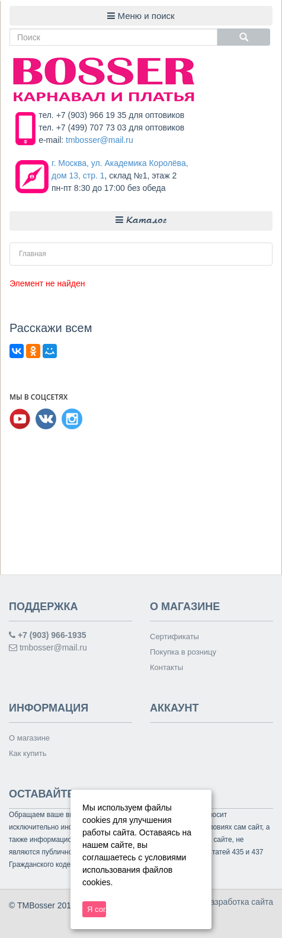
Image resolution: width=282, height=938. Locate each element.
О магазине (29, 737)
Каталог (141, 220)
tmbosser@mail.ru (99, 140)
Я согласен (96, 909)
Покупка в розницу (183, 651)
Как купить (27, 753)
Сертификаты (174, 636)
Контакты (166, 667)
